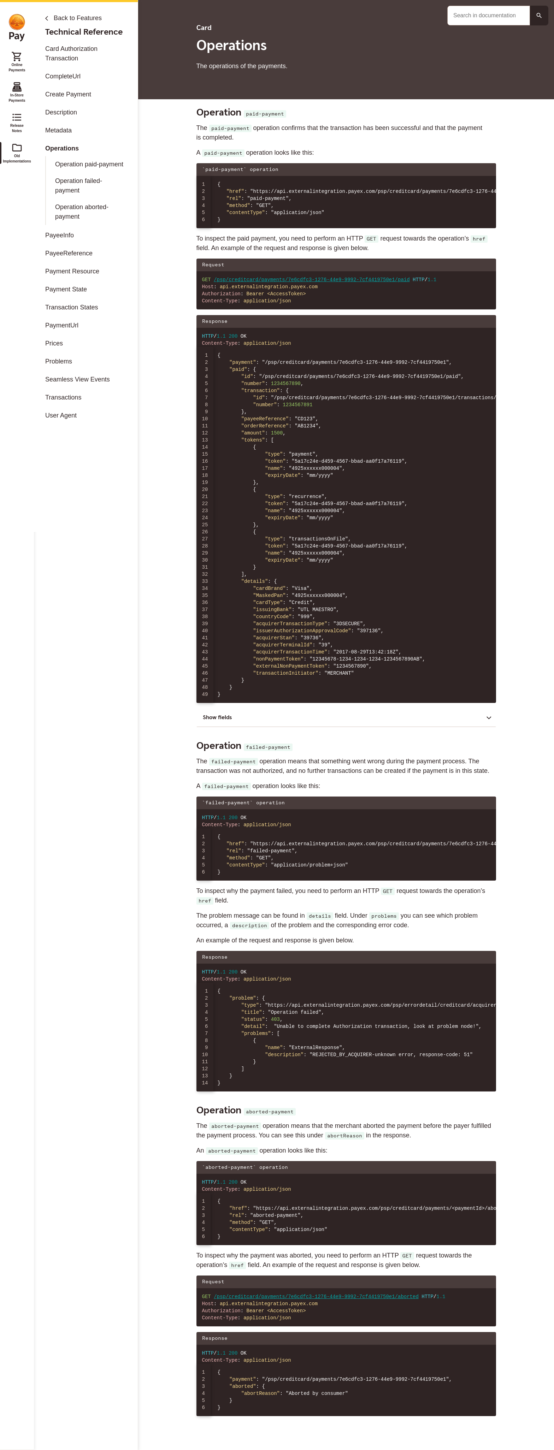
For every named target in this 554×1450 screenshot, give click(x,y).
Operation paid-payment (89, 164)
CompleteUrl (63, 76)
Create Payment (68, 94)
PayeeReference (69, 253)
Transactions (63, 397)
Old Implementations (17, 152)
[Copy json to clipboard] (487, 169)
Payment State (66, 289)
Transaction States (71, 307)
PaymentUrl (61, 325)
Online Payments (16, 61)
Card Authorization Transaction (71, 53)
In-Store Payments (16, 91)
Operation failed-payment (78, 185)
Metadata (58, 130)
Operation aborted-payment (81, 211)
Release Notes (17, 122)
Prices (54, 343)
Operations (62, 148)
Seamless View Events (77, 379)
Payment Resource (72, 271)
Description (61, 112)
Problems (58, 361)
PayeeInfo (59, 235)
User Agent (61, 415)
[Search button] (539, 15)
